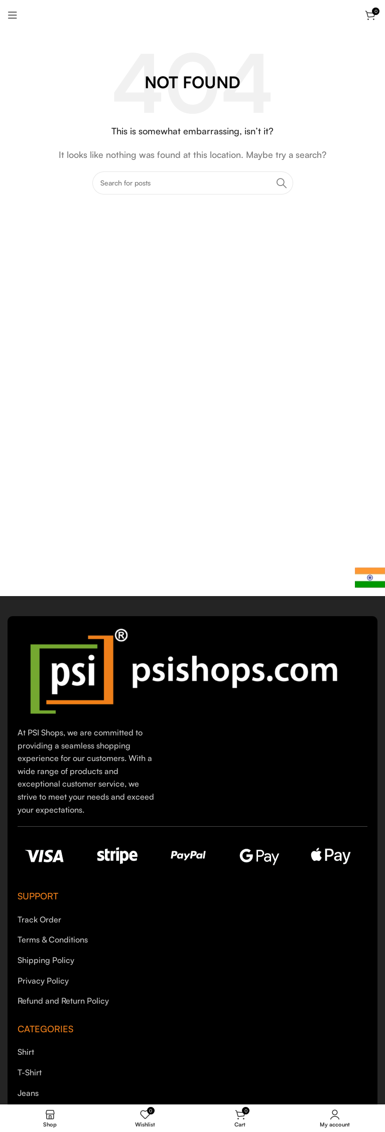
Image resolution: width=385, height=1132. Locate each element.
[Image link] (191, 670)
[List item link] (192, 919)
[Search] (192, 183)
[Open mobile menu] (13, 15)
